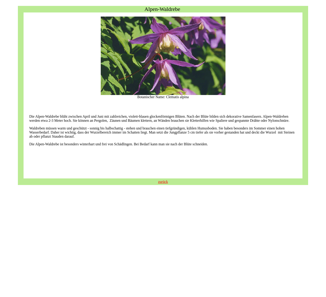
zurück (163, 182)
